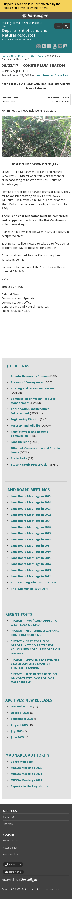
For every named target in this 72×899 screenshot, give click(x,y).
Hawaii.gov (35, 15)
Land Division (20, 442)
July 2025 (17, 731)
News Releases (20, 56)
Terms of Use (10, 840)
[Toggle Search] (66, 26)
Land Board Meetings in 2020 (31, 527)
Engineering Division (25, 419)
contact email (15, 871)
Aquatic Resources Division (30, 376)
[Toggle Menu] (58, 26)
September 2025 (22, 719)
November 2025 (21, 706)
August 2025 (19, 725)
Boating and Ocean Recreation (32, 388)
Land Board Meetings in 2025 (31, 496)
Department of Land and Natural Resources (24, 33)
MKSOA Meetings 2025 (26, 768)
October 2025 (20, 712)
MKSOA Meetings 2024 (26, 774)
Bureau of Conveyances (27, 382)
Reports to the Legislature (29, 786)
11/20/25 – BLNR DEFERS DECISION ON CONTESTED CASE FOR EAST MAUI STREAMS (34, 678)
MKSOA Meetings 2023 (26, 780)
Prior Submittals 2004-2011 (29, 589)
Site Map (8, 823)
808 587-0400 (15, 864)
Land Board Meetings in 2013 (31, 570)
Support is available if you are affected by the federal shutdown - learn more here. (31, 6)
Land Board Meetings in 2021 (31, 521)
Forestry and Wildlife (25, 425)
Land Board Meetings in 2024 (31, 502)
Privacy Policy (10, 854)
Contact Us (9, 817)
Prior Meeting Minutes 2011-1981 (33, 582)
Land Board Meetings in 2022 (31, 514)
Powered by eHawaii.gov (19, 881)
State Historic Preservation (30, 464)
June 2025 (17, 737)
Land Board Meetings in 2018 (31, 539)
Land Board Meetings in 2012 (31, 576)
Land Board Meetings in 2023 (31, 508)
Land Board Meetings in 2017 (31, 545)
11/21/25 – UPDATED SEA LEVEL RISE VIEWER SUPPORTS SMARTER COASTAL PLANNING (35, 664)
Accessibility (10, 847)
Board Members (22, 761)
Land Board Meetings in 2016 (31, 551)
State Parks (37, 56)
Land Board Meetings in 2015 (31, 558)
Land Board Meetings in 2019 (31, 533)
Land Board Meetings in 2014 (31, 564)
